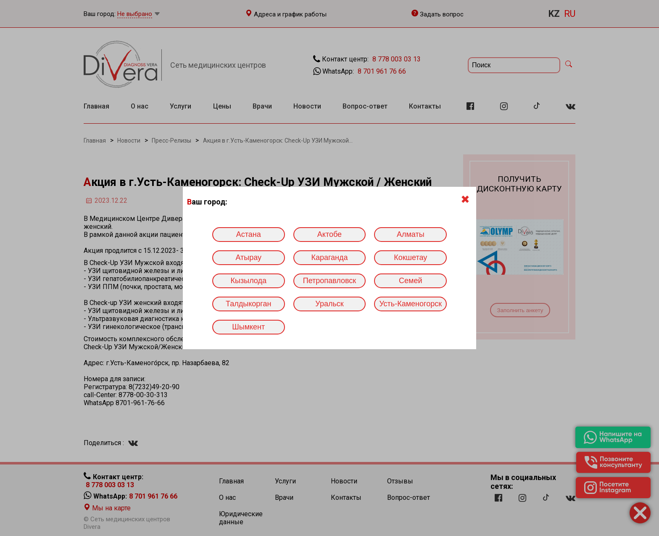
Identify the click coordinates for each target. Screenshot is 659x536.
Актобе (329, 234)
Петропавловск (329, 280)
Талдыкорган (248, 304)
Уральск (329, 304)
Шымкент (248, 327)
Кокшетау (410, 257)
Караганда (329, 257)
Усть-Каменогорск (410, 304)
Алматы (410, 234)
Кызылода (248, 280)
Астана (248, 234)
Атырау (248, 257)
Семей (410, 280)
